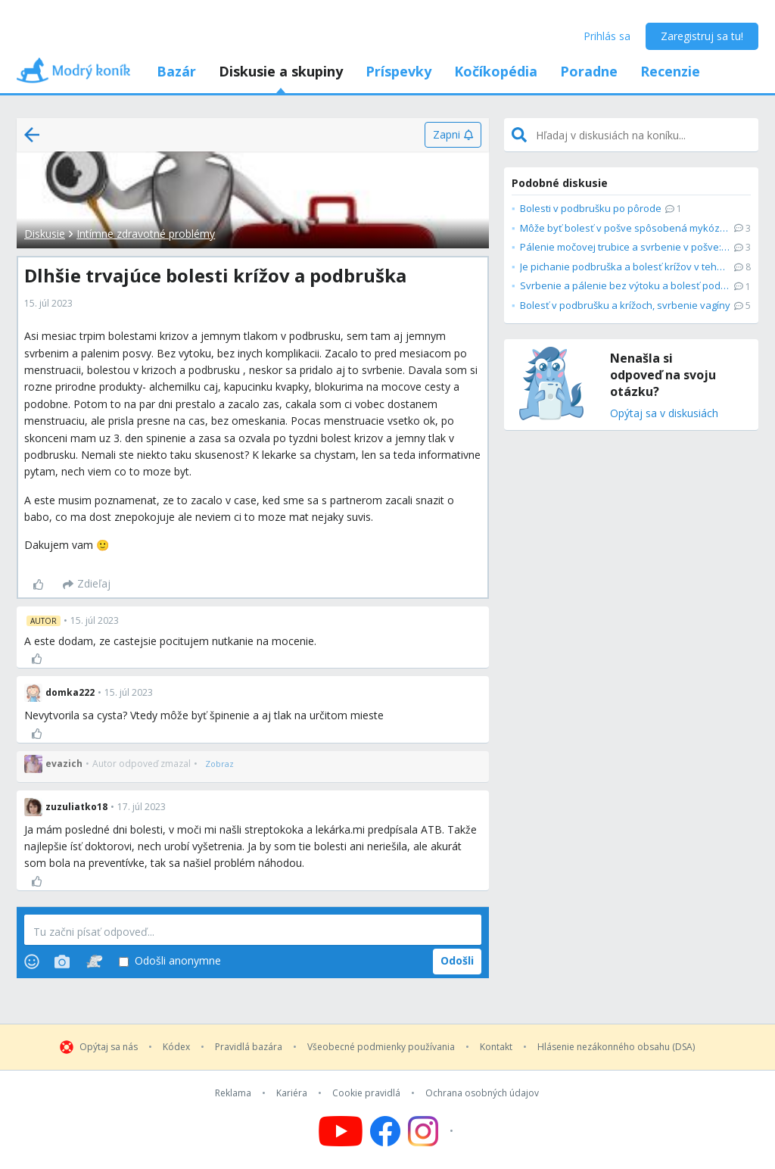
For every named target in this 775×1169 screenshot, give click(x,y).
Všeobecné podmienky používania (381, 1047)
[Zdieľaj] (86, 584)
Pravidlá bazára (248, 1047)
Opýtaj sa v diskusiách (664, 413)
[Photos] (62, 961)
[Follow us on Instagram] (432, 1131)
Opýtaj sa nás (108, 1047)
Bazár (176, 71)
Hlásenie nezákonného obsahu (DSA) (616, 1047)
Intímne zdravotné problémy (145, 233)
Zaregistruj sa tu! (702, 36)
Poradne (589, 71)
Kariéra (291, 1093)
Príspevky (398, 71)
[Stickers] (94, 961)
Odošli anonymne (170, 961)
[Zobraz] (219, 764)
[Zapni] (453, 135)
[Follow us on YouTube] (341, 1131)
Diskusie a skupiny (281, 71)
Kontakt (496, 1047)
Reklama (233, 1093)
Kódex (176, 1047)
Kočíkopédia (495, 71)
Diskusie (44, 233)
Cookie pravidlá (366, 1093)
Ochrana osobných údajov (482, 1093)
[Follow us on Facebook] (385, 1131)
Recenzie (670, 71)
